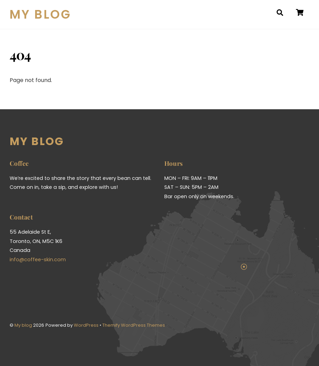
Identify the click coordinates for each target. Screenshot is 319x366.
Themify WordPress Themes (133, 325)
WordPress (86, 325)
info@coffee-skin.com (38, 259)
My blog (23, 325)
